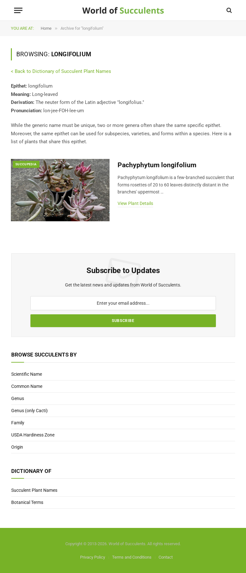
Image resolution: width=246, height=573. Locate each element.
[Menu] (18, 10)
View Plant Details (135, 203)
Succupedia (26, 164)
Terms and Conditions (132, 557)
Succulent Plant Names (34, 490)
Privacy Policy (92, 557)
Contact (166, 557)
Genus (17, 398)
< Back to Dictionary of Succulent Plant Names (61, 71)
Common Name (26, 386)
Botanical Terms (27, 502)
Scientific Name (26, 374)
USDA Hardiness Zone (32, 434)
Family (17, 422)
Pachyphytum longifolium (157, 165)
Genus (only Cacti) (29, 410)
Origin (17, 447)
